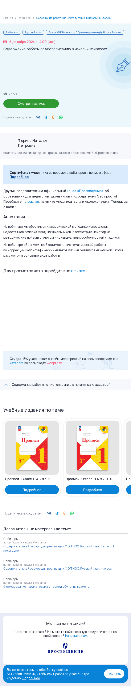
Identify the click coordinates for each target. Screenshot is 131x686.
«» (85, 191)
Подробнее (19, 177)
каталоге (17, 363)
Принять (114, 674)
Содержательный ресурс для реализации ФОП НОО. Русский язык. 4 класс (57, 568)
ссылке (78, 270)
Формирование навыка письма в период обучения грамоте (46, 587)
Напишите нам (76, 636)
